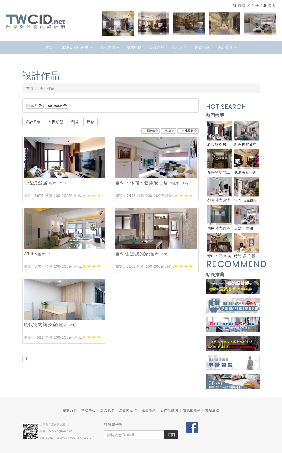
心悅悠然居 (36, 183)
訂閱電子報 (113, 425)
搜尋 (239, 6)
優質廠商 (202, 47)
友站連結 (212, 410)
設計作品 (156, 47)
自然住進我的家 (132, 253)
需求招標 (134, 47)
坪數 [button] (90, 122)
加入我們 (107, 410)
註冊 (253, 6)
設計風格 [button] (33, 122)
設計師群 (179, 47)
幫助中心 (88, 410)
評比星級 (188, 131)
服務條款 (149, 410)
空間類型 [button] (55, 122)
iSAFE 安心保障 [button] (76, 47)
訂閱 (171, 435)
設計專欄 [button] (109, 47)
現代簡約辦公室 (40, 324)
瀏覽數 (150, 131)
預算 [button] (75, 122)
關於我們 (70, 410)
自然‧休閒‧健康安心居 (142, 183)
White (30, 253)
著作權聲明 (169, 410)
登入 (269, 6)
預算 (168, 131)
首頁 (49, 47)
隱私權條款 (192, 410)
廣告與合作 (128, 410)
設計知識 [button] (227, 47)
